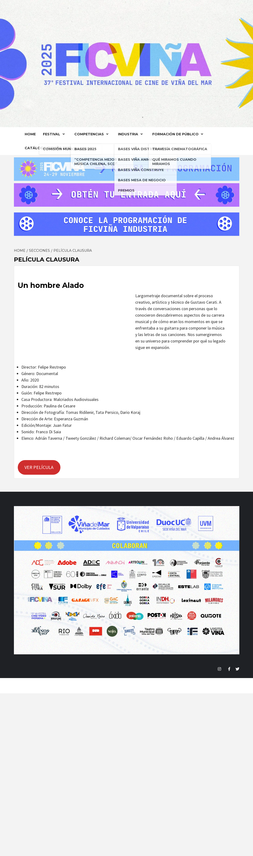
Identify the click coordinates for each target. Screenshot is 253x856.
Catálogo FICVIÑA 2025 (48, 148)
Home (30, 134)
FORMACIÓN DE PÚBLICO (179, 134)
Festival (55, 134)
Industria (131, 134)
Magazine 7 (162, 685)
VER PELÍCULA (38, 467)
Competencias (92, 134)
